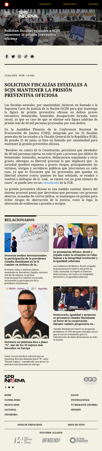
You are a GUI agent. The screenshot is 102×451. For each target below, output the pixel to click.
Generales (51, 4)
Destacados (75, 4)
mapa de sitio (76, 424)
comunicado (50, 183)
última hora (12, 399)
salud (75, 395)
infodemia (11, 414)
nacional (10, 409)
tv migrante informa (84, 404)
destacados (12, 404)
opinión (76, 409)
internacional (80, 399)
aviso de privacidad (29, 424)
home (8, 395)
